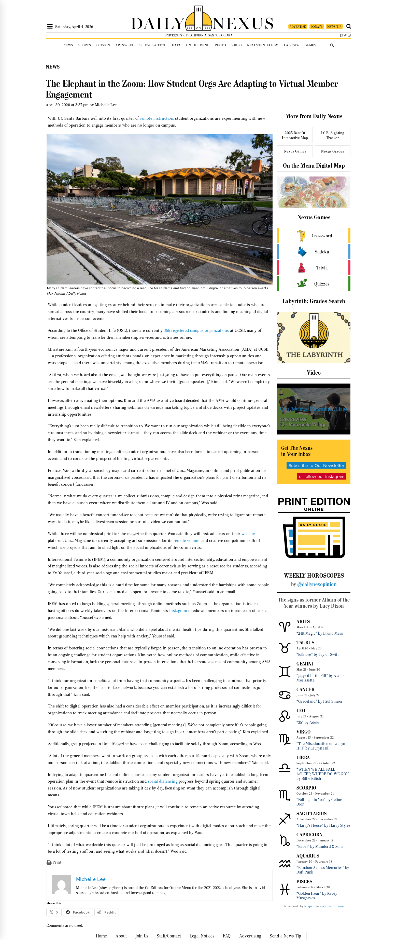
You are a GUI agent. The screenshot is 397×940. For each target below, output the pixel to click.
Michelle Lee (106, 104)
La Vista (291, 45)
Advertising (250, 935)
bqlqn (308, 906)
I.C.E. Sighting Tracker (332, 135)
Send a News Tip (285, 935)
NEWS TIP (334, 27)
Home (101, 935)
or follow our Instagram (321, 476)
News (68, 45)
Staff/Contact (169, 935)
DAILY (157, 22)
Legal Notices (202, 935)
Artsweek (125, 45)
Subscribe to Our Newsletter (316, 465)
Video (236, 45)
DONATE (317, 27)
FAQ (227, 935)
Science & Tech (152, 45)
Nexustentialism (263, 45)
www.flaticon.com (332, 906)
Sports (84, 45)
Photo (220, 45)
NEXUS (243, 22)
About (121, 935)
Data (176, 45)
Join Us (141, 935)
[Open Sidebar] (50, 26)
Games (310, 45)
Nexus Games (295, 151)
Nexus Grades (332, 151)
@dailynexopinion (317, 584)
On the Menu (197, 45)
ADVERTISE (298, 27)
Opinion (103, 45)
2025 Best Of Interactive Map (295, 135)
